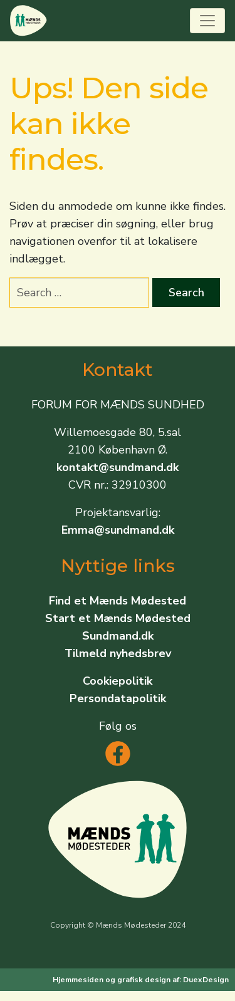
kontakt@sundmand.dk (117, 467)
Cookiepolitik (117, 680)
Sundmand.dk (118, 635)
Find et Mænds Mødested (117, 600)
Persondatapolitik (118, 698)
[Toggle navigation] (207, 20)
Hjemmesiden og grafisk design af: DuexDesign (141, 980)
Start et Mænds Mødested (118, 618)
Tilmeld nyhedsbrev (118, 653)
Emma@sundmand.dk (117, 529)
